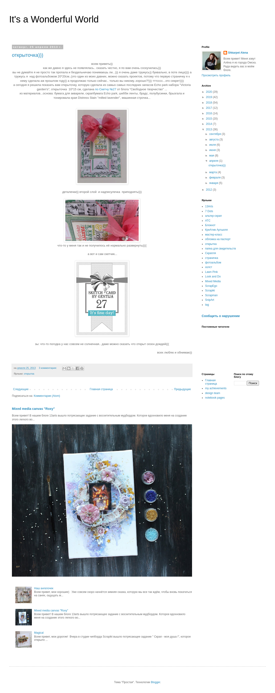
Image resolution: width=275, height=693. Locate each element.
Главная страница (101, 389)
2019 (209, 97)
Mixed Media (213, 281)
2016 (209, 113)
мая (212, 155)
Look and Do (213, 276)
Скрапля (210, 253)
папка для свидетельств (220, 248)
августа (214, 139)
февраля (215, 177)
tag (207, 304)
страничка (211, 258)
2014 (209, 124)
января (214, 183)
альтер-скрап (213, 215)
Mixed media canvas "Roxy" (33, 409)
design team (212, 393)
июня (213, 150)
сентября (215, 134)
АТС (207, 220)
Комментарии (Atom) (47, 395)
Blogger (155, 682)
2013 (209, 129)
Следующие (20, 389)
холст (208, 267)
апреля (214, 160)
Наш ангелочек (43, 588)
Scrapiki (210, 290)
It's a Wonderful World (54, 19)
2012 (209, 189)
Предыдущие (182, 389)
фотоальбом (213, 262)
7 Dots (209, 211)
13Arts (209, 206)
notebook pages (215, 397)
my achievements (215, 388)
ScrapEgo (211, 286)
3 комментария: (48, 368)
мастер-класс (213, 234)
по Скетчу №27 (106, 89)
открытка (29, 373)
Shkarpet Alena (238, 52)
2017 (209, 108)
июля (213, 144)
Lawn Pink (211, 272)
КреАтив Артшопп (216, 229)
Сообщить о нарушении (221, 316)
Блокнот (210, 225)
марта (213, 172)
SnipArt (209, 299)
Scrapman (211, 295)
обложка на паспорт (218, 239)
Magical (39, 632)
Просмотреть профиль (216, 75)
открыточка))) (27, 55)
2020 (209, 91)
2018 (209, 102)
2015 (209, 118)
